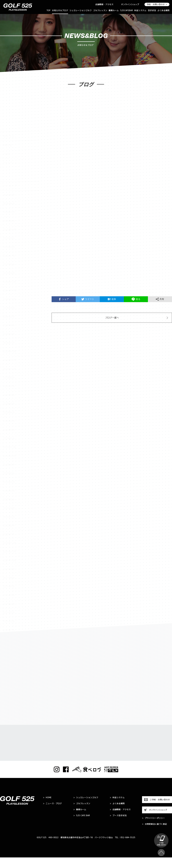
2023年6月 (9, 360)
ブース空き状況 (118, 815)
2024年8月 (9, 273)
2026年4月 (9, 168)
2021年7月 (9, 551)
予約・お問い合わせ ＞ (157, 4)
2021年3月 (9, 577)
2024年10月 (9, 264)
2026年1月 (9, 186)
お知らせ (7, 110)
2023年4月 (9, 377)
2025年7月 (9, 220)
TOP (48, 10)
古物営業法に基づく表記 (154, 824)
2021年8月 (9, 543)
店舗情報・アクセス (104, 4)
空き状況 (152, 10)
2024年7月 (9, 281)
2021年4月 (9, 569)
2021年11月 (9, 516)
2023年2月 (9, 395)
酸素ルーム (114, 10)
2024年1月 (9, 308)
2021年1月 (9, 595)
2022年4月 (9, 473)
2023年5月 (9, 368)
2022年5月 (9, 464)
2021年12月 (9, 508)
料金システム (140, 10)
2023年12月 (9, 316)
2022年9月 (9, 429)
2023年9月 (9, 342)
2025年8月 (9, 212)
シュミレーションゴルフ (81, 10)
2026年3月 (9, 177)
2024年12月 (9, 247)
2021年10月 (9, 525)
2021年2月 (9, 586)
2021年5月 (9, 560)
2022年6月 (9, 456)
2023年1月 (9, 403)
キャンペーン (10, 127)
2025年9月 (9, 203)
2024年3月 (9, 299)
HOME (47, 797)
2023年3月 (9, 386)
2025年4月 (9, 238)
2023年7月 (9, 351)
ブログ (6, 119)
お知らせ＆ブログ (60, 10)
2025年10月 (9, 194)
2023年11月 (9, 325)
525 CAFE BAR (81, 815)
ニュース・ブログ (52, 803)
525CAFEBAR (126, 10)
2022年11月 (9, 412)
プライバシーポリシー (153, 818)
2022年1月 (9, 499)
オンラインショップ (130, 4)
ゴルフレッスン (100, 10)
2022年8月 (9, 438)
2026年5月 (9, 160)
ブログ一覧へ (112, 317)
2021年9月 (9, 534)
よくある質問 (163, 10)
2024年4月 (9, 290)
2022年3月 (9, 482)
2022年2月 (9, 490)
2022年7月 (9, 447)
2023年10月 (9, 334)
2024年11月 (9, 255)
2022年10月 (9, 421)
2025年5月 (9, 229)
